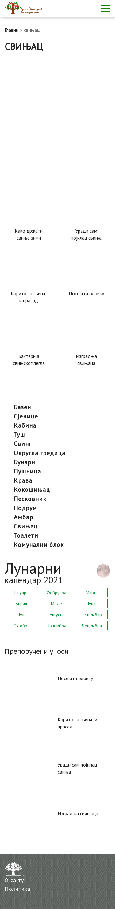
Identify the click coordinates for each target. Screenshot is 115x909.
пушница (27, 471)
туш (19, 435)
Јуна (91, 603)
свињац (26, 526)
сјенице (26, 416)
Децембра (91, 625)
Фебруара (56, 592)
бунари (24, 462)
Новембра (56, 625)
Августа (56, 614)
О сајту (14, 880)
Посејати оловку (86, 293)
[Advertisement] (57, 112)
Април (21, 603)
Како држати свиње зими (29, 234)
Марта (92, 592)
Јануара (21, 592)
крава (23, 480)
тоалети (26, 535)
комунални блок (39, 545)
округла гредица (39, 453)
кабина (25, 425)
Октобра (21, 625)
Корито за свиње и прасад (29, 297)
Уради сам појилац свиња (86, 234)
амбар (23, 517)
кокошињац (32, 490)
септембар (92, 614)
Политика (17, 888)
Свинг (23, 444)
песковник (30, 499)
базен (22, 407)
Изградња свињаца (86, 359)
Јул (21, 614)
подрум (25, 508)
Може (56, 603)
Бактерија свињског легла (29, 359)
